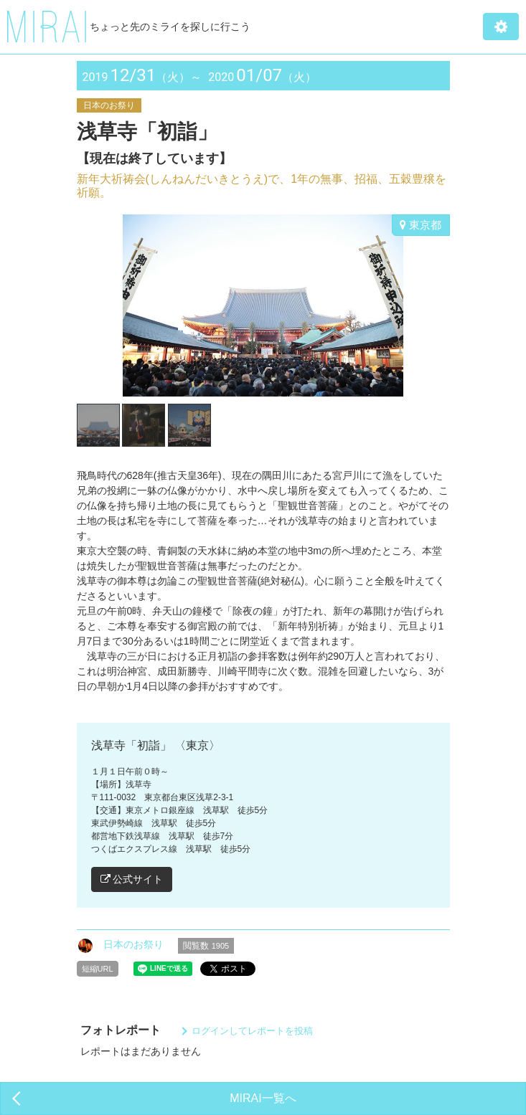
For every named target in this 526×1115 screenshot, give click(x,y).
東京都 (420, 225)
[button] (501, 26)
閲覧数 (206, 946)
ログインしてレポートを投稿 (252, 1030)
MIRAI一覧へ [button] (263, 1098)
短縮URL (97, 968)
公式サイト (132, 879)
